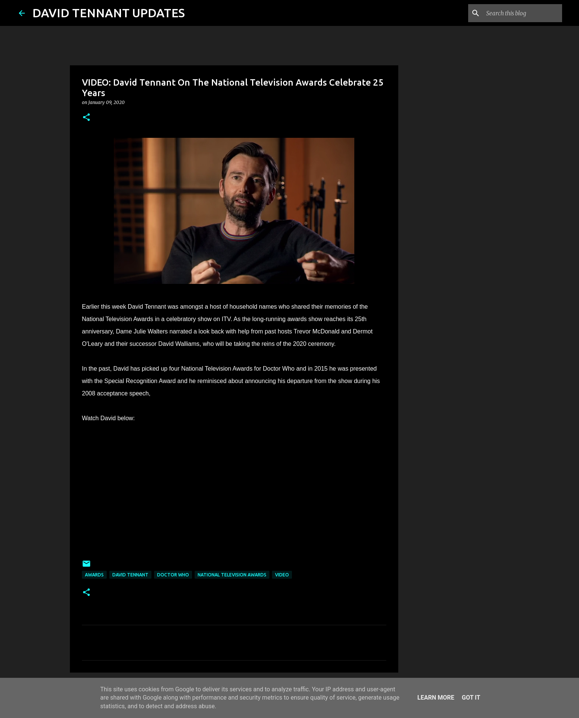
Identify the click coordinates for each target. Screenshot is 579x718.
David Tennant (130, 574)
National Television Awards (232, 574)
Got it (471, 697)
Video (282, 574)
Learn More (435, 697)
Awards (94, 574)
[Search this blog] (522, 13)
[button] (86, 118)
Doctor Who (173, 574)
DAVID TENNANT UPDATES (108, 13)
